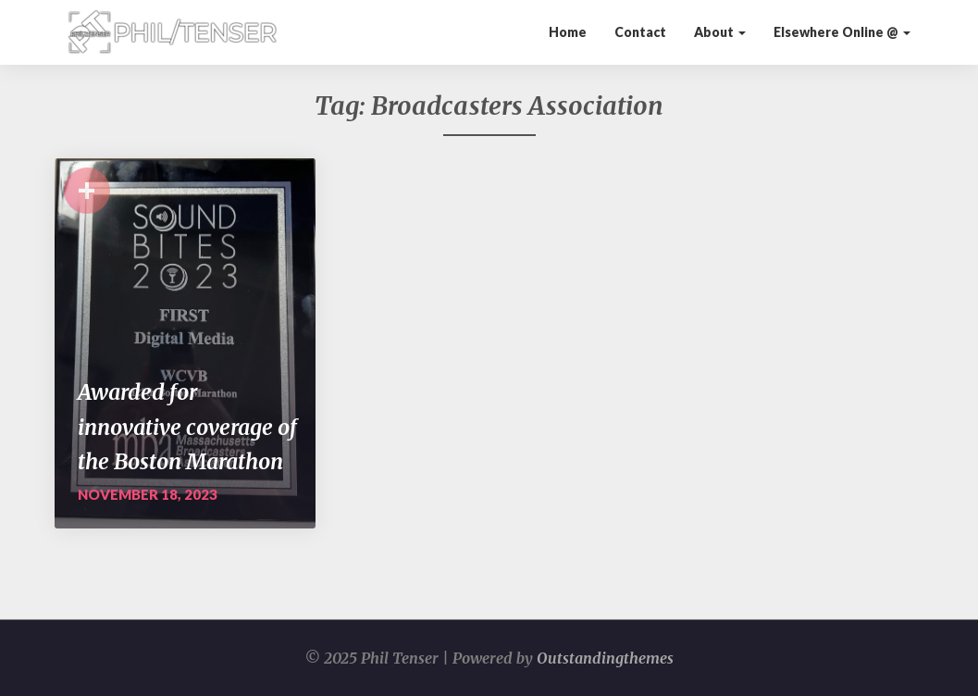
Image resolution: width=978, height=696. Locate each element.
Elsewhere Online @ (842, 32)
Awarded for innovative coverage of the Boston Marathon (187, 427)
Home (568, 32)
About (720, 32)
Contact (640, 32)
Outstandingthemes (605, 658)
